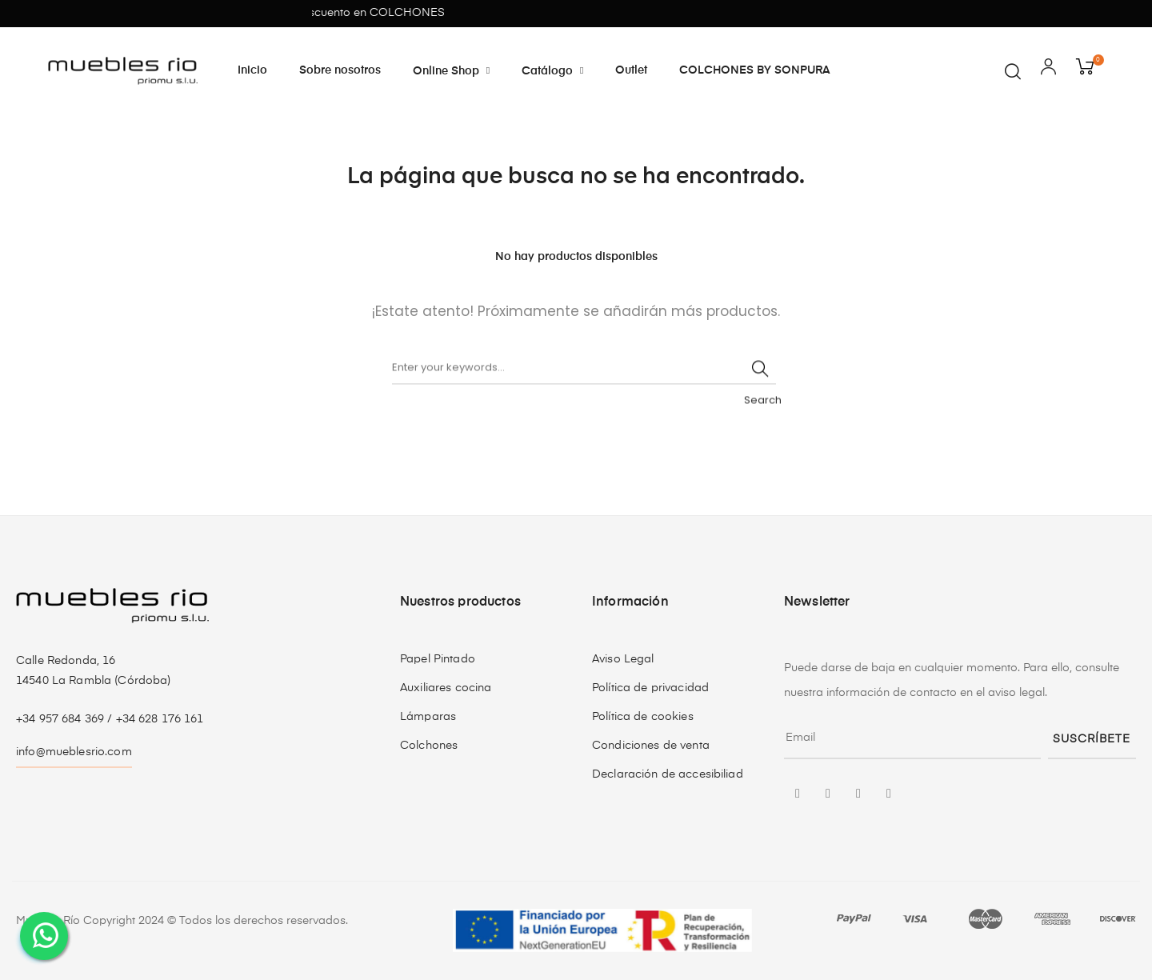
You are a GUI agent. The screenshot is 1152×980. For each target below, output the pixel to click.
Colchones (429, 745)
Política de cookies (643, 716)
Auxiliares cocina (445, 688)
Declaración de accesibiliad (667, 774)
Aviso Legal (623, 659)
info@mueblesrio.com (74, 752)
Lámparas (428, 716)
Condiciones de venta (651, 745)
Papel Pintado (437, 659)
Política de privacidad (650, 688)
